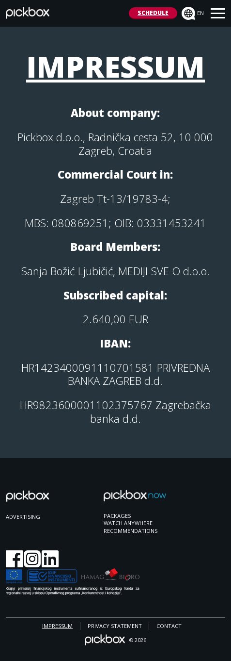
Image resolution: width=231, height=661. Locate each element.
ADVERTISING (23, 516)
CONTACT (169, 625)
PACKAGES (117, 515)
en (193, 13)
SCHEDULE (153, 13)
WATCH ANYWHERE (128, 523)
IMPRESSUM (57, 625)
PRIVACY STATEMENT (115, 625)
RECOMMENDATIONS (130, 530)
